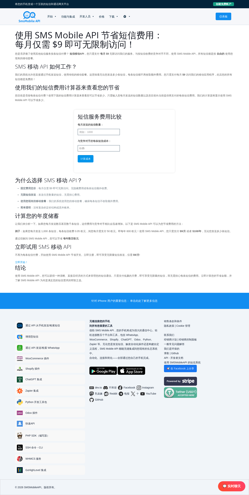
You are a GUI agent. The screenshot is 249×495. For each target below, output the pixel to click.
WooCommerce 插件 (37, 358)
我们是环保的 (171, 348)
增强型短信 (31, 336)
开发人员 (85, 16)
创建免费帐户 (225, 4)
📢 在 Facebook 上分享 (180, 368)
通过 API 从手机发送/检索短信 (42, 325)
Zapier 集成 (32, 390)
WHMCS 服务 (33, 458)
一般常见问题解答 (174, 344)
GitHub (96, 400)
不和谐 (110, 388)
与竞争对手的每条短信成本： (94, 141)
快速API (30, 423)
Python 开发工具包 (36, 402)
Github (175, 353)
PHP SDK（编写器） (37, 435)
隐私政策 (169, 325)
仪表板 (223, 16)
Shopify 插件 (32, 368)
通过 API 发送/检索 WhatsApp (42, 347)
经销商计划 (170, 339)
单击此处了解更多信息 (144, 300)
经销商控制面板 (188, 339)
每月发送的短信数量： (90, 124)
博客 (166, 353)
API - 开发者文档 (173, 357)
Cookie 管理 (183, 325)
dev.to (95, 388)
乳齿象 (96, 394)
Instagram (145, 388)
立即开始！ (21, 262)
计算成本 (85, 158)
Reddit (110, 394)
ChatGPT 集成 (33, 379)
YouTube (148, 394)
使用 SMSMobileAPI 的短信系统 (182, 362)
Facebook (126, 388)
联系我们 (169, 334)
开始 (50, 16)
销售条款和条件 (173, 321)
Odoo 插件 (31, 412)
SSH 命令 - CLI (34, 447)
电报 (124, 394)
